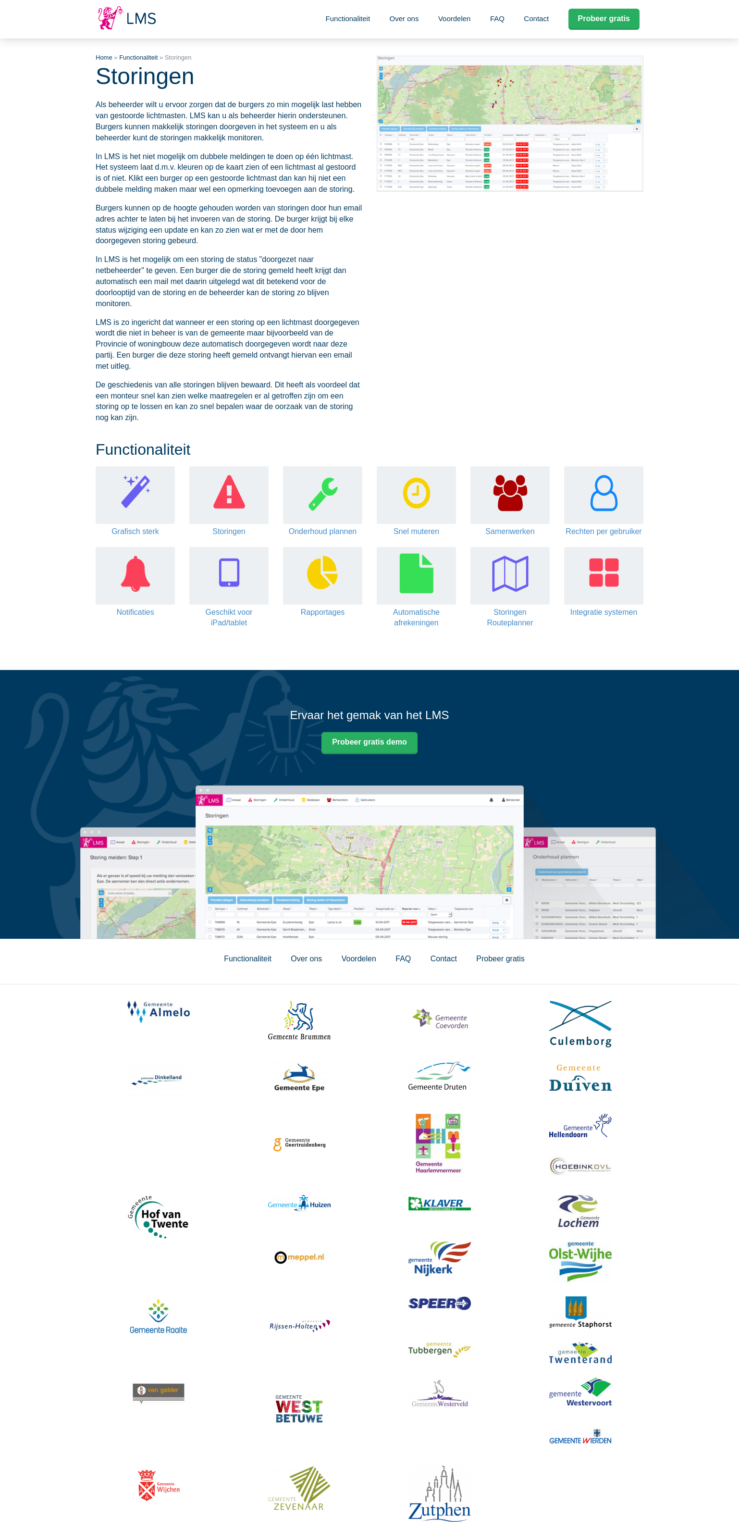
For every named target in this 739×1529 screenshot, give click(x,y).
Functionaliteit (348, 18)
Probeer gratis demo (369, 742)
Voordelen (454, 18)
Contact (536, 18)
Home (104, 57)
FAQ (497, 18)
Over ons (404, 18)
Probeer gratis (604, 18)
